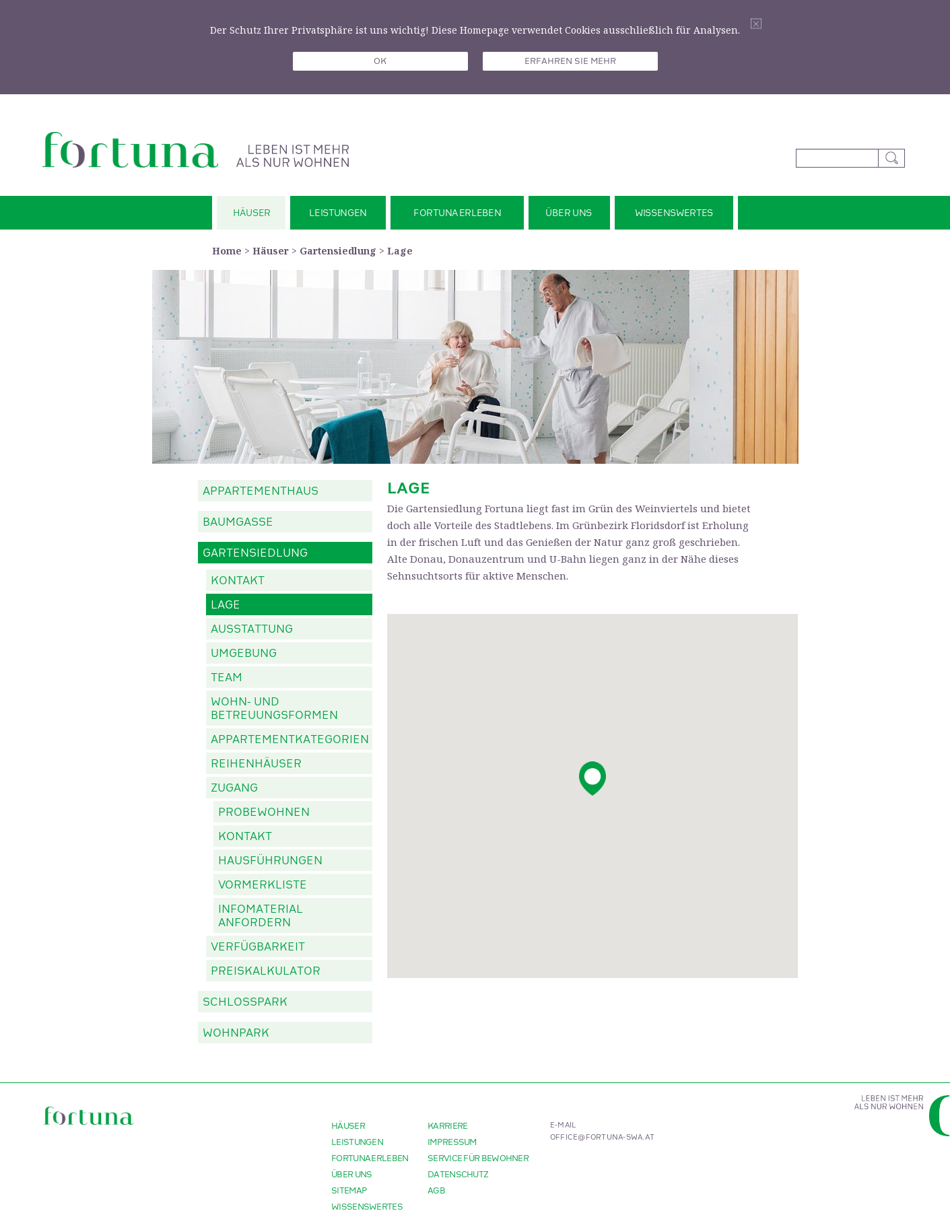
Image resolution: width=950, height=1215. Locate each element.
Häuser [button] (252, 213)
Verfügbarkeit (258, 947)
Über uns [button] (568, 213)
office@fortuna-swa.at (602, 1138)
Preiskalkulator (265, 971)
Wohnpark (236, 1033)
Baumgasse (238, 522)
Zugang (234, 788)
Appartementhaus (260, 491)
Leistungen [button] (338, 213)
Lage (400, 250)
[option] (475, 367)
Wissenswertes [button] (674, 213)
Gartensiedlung (338, 250)
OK (380, 61)
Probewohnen (264, 812)
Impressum (452, 1142)
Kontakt (238, 581)
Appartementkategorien (290, 740)
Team (226, 678)
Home (227, 250)
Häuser (270, 250)
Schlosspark (245, 1002)
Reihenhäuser (256, 764)
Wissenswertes (367, 1207)
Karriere (447, 1126)
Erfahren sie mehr (570, 61)
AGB (436, 1190)
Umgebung (244, 654)
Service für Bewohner (478, 1158)
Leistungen (357, 1142)
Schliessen (756, 24)
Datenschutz (458, 1174)
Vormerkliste (262, 885)
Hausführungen (270, 861)
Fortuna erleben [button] (457, 213)
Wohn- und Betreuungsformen (274, 709)
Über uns (351, 1174)
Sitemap (349, 1190)
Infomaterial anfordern (260, 916)
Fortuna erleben (370, 1158)
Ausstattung (252, 629)
